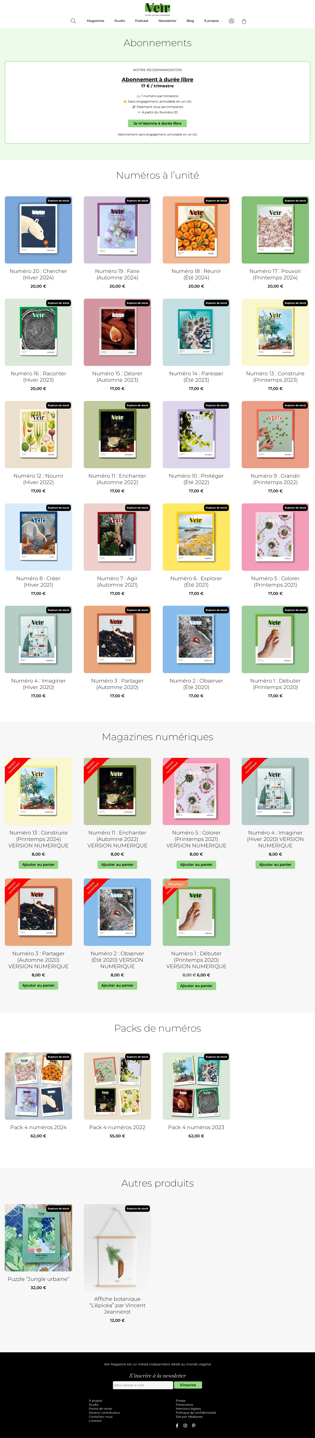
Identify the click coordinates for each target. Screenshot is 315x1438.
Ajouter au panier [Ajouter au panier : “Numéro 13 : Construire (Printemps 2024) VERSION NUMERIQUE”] (38, 864)
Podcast (141, 21)
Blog (190, 21)
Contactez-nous (100, 1417)
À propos (211, 21)
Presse (181, 1400)
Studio (119, 21)
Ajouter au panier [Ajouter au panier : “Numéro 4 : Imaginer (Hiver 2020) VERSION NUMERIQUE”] (275, 864)
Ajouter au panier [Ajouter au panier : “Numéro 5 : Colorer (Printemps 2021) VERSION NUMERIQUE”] (196, 864)
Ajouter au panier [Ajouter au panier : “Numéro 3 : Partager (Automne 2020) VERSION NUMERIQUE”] (38, 985)
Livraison (95, 1421)
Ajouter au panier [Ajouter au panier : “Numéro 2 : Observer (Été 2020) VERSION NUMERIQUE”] (117, 985)
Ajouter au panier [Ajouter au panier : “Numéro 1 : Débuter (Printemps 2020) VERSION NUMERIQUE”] (196, 986)
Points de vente (100, 1409)
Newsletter (168, 21)
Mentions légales (188, 1409)
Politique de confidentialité (196, 1413)
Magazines (95, 21)
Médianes (195, 1417)
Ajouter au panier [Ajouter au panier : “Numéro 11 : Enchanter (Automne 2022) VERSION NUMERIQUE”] (117, 864)
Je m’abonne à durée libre (157, 123)
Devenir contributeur (104, 1413)
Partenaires (184, 1404)
